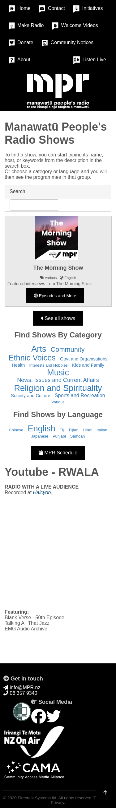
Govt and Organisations (83, 358)
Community (68, 349)
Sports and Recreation (80, 395)
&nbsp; (58, 551)
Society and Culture (30, 395)
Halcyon (42, 492)
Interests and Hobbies (48, 365)
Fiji (62, 430)
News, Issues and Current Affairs (58, 380)
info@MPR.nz (21, 687)
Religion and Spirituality (58, 388)
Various (57, 402)
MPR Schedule (58, 452)
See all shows (58, 318)
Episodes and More (55, 295)
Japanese (40, 436)
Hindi (87, 430)
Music (58, 372)
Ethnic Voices (32, 357)
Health (18, 365)
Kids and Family (88, 365)
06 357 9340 (20, 693)
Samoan (77, 436)
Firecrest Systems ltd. (37, 798)
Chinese (16, 430)
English (41, 428)
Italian (102, 430)
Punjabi (59, 436)
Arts (38, 349)
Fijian (74, 430)
